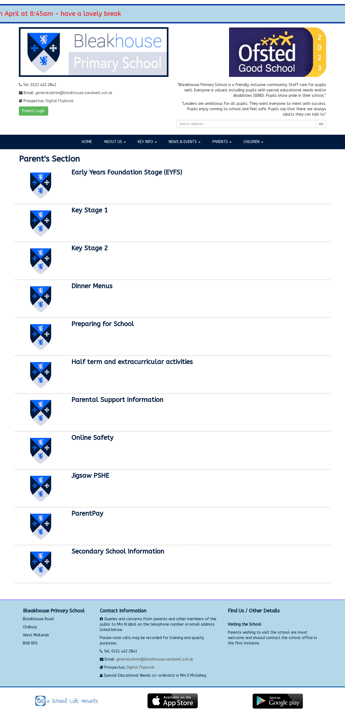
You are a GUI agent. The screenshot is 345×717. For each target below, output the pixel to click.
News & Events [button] (185, 142)
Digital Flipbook (60, 101)
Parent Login (33, 111)
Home (87, 142)
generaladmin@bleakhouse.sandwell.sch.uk (73, 93)
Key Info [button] (147, 142)
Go (321, 124)
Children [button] (253, 142)
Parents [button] (222, 142)
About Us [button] (115, 142)
